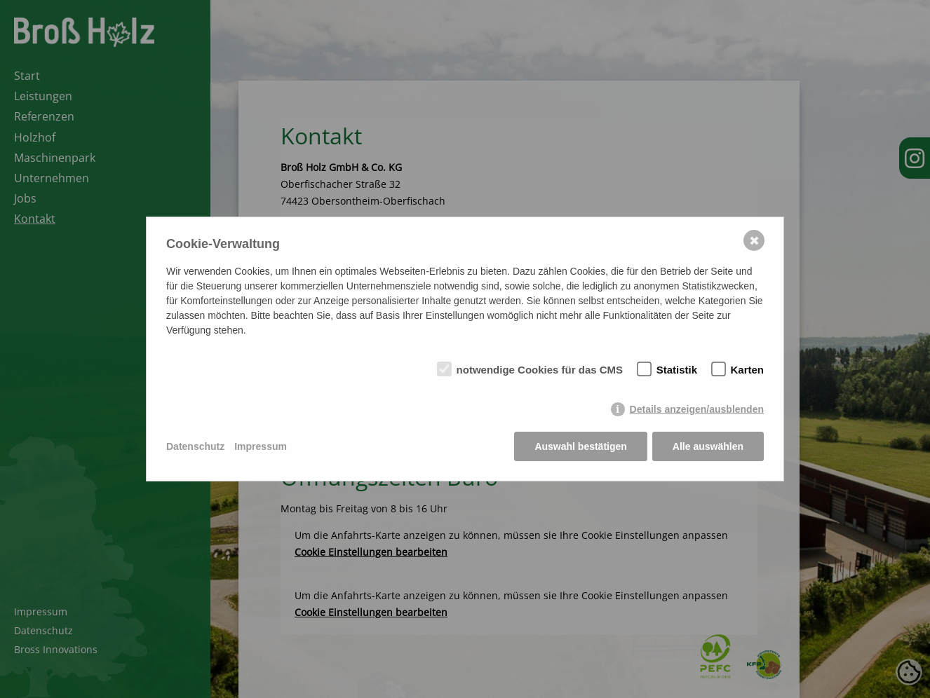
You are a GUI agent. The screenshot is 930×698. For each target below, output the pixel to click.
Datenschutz (195, 446)
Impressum (260, 446)
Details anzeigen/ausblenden (697, 409)
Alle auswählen (708, 446)
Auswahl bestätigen (580, 446)
